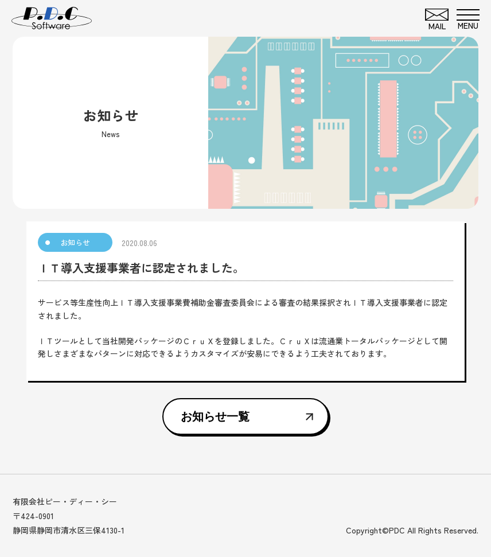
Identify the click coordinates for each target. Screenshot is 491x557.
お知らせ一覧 (215, 416)
